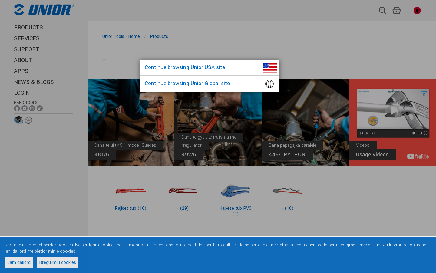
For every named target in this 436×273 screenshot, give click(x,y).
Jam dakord (19, 262)
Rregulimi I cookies (57, 262)
